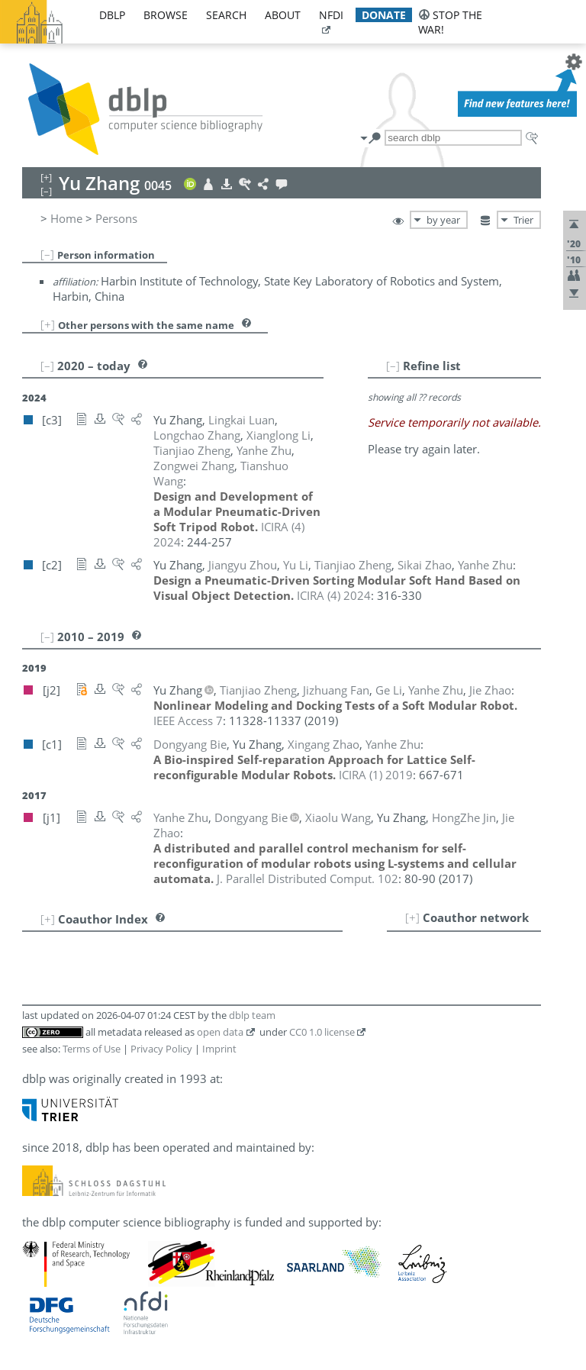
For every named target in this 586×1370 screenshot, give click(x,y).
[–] (47, 254)
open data (220, 1032)
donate (384, 15)
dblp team (252, 1015)
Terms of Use (92, 1049)
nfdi (331, 15)
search (226, 15)
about (283, 15)
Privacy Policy (161, 1049)
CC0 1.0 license (322, 1032)
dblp (112, 15)
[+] (47, 324)
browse (165, 15)
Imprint (219, 1049)
